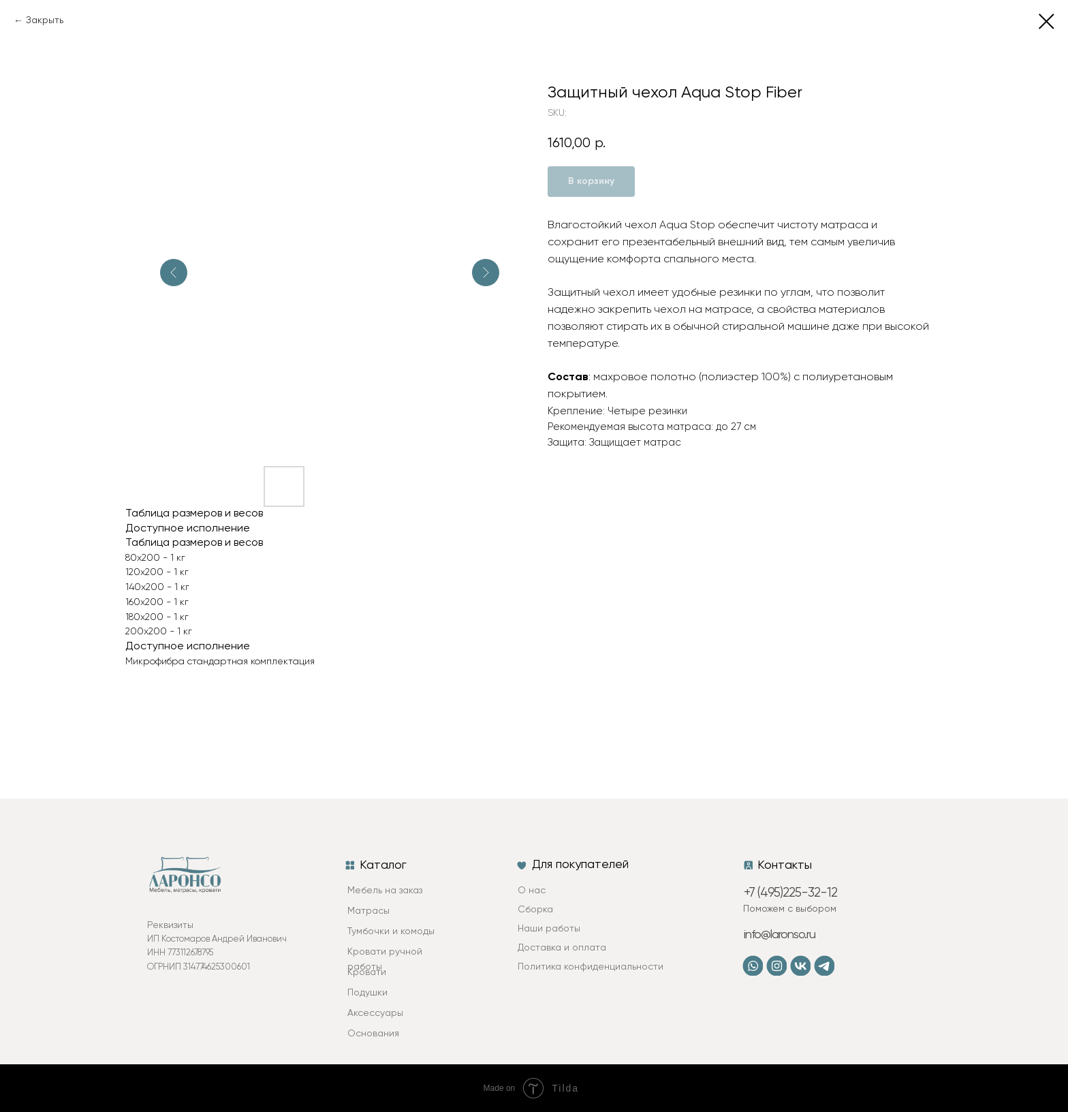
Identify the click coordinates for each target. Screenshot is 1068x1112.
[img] (776, 965)
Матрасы (368, 911)
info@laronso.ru (779, 935)
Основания (373, 1033)
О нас (532, 890)
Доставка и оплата (562, 948)
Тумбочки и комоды (391, 931)
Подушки (367, 993)
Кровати (366, 972)
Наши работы (549, 928)
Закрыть (44, 20)
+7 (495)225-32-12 (790, 892)
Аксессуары (375, 1013)
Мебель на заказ (384, 890)
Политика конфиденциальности (590, 967)
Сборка (535, 909)
